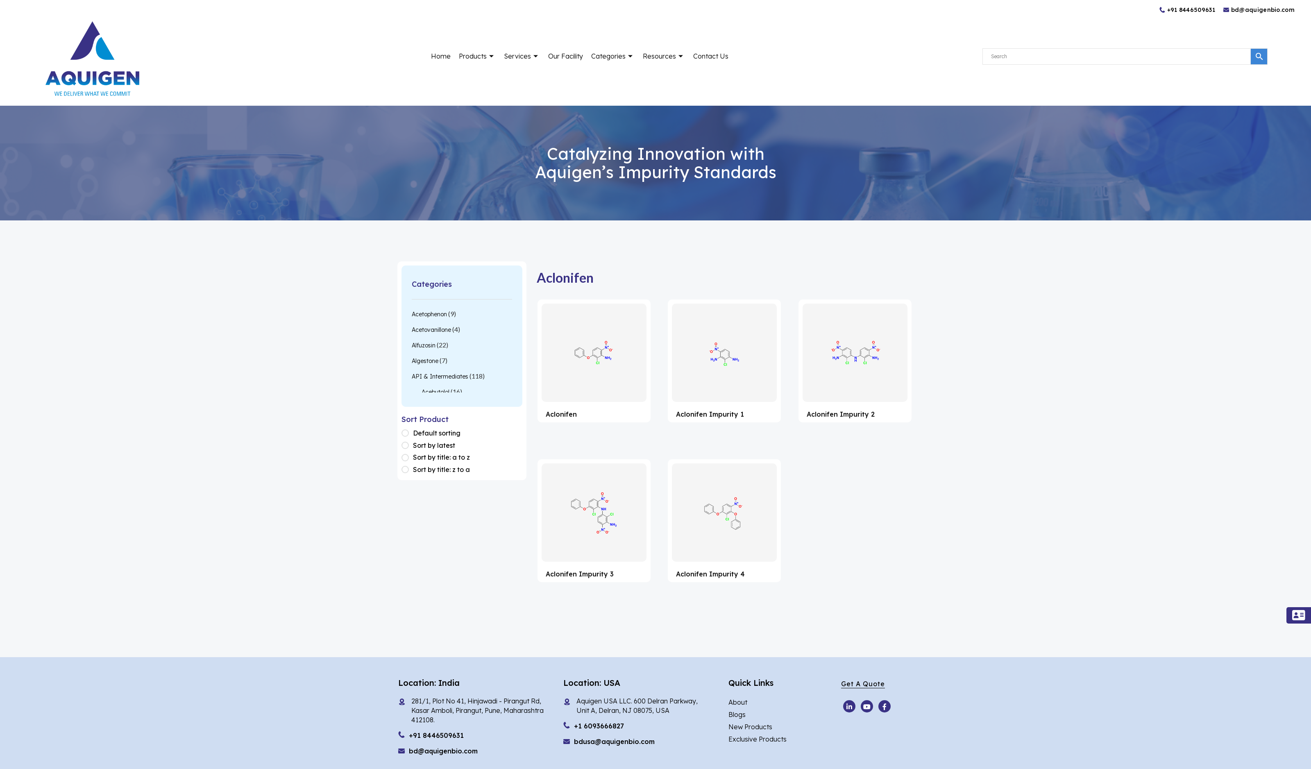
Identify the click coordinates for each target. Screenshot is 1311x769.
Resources (664, 56)
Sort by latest (434, 445)
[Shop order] (407, 433)
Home (441, 56)
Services (522, 56)
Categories (613, 56)
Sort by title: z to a (441, 469)
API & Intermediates (440, 376)
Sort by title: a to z (441, 457)
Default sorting (436, 433)
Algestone (425, 361)
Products (477, 56)
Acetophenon (429, 314)
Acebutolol (435, 392)
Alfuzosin (423, 345)
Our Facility (565, 56)
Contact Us (710, 56)
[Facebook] (884, 706)
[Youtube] (849, 706)
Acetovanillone (431, 329)
